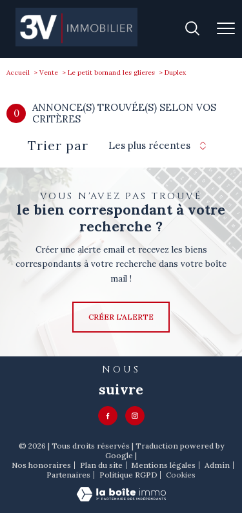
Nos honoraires (41, 465)
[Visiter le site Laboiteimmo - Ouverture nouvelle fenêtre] (121, 498)
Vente (48, 72)
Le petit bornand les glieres (111, 72)
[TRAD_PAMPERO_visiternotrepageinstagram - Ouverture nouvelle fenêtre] (135, 415)
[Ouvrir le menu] (226, 29)
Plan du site (101, 465)
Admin (217, 465)
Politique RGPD (128, 474)
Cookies (181, 474)
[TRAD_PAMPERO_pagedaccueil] (76, 43)
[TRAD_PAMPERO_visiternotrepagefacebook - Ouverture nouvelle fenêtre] (107, 415)
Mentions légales (163, 465)
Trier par (58, 145)
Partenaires (68, 474)
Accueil (18, 72)
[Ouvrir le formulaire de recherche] (192, 29)
